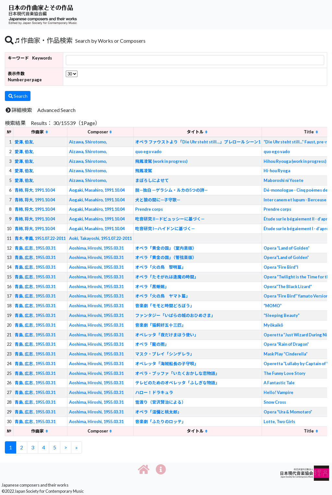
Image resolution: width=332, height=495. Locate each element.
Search (18, 96)
